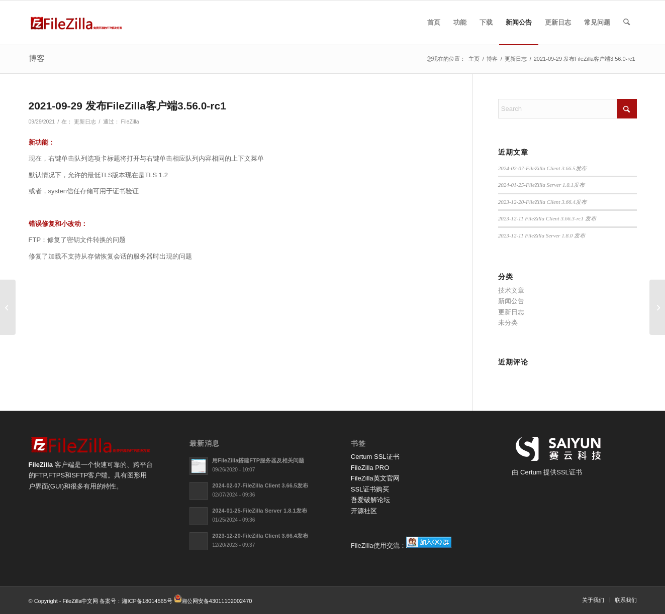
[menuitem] (434, 23)
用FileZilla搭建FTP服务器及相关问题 (258, 460)
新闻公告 (511, 301)
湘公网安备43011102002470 (216, 600)
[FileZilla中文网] (77, 23)
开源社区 (364, 511)
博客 (37, 58)
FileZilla (130, 121)
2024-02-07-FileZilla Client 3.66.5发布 (542, 168)
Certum (531, 472)
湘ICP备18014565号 (147, 600)
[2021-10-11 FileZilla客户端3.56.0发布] (657, 307)
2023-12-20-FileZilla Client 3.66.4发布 (542, 202)
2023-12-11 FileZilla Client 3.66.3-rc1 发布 (547, 218)
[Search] (626, 23)
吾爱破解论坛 (370, 500)
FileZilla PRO (370, 467)
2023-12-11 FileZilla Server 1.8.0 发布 (541, 235)
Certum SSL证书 (375, 456)
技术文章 (511, 290)
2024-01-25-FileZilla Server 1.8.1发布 (541, 185)
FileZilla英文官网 (375, 478)
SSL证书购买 (370, 489)
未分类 (508, 322)
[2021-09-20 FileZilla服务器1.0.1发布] (8, 307)
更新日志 (85, 121)
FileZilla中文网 (81, 600)
